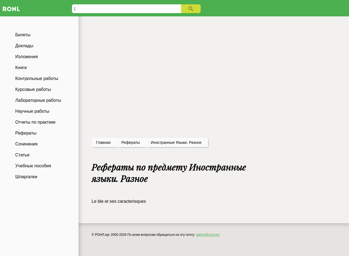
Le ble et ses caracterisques (119, 201)
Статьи (22, 155)
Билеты (23, 34)
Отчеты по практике (35, 122)
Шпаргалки (26, 176)
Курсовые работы (33, 89)
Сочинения (26, 144)
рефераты (130, 142)
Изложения (26, 56)
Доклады (24, 45)
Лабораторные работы (38, 100)
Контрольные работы (36, 78)
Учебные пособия (33, 165)
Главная (103, 142)
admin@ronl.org (207, 235)
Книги (21, 67)
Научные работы (32, 111)
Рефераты (25, 133)
